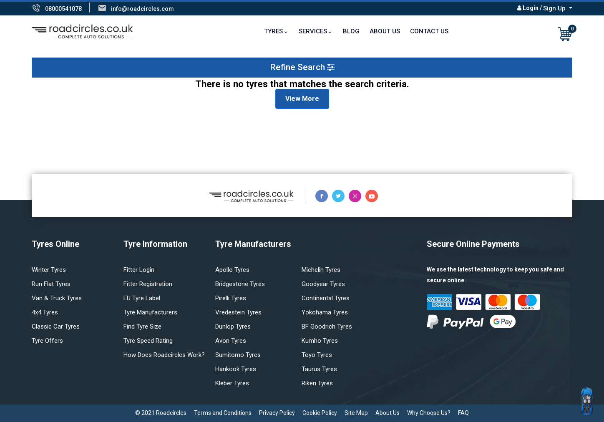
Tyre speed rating (148, 340)
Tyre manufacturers (150, 312)
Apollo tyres (232, 270)
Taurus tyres (319, 369)
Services (313, 31)
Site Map (356, 412)
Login (531, 8)
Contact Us (429, 31)
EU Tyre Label (141, 298)
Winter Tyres (49, 270)
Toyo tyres (317, 355)
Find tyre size (142, 326)
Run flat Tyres (51, 284)
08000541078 (63, 8)
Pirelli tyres (230, 298)
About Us (385, 31)
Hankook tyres (235, 369)
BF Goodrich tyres (327, 326)
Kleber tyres (232, 383)
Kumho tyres (320, 340)
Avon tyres (230, 340)
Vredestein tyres (238, 312)
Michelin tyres (321, 270)
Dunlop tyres (233, 326)
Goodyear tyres (323, 284)
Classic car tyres (56, 326)
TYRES (273, 31)
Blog (351, 31)
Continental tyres (326, 298)
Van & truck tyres (57, 298)
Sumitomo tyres (238, 355)
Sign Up (555, 8)
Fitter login (138, 270)
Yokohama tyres (325, 312)
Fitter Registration (147, 284)
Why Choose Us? (428, 412)
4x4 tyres (45, 312)
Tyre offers (47, 340)
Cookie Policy (319, 412)
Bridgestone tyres (240, 284)
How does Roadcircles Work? (164, 355)
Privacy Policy (277, 412)
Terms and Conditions (223, 412)
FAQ (463, 412)
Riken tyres (317, 383)
